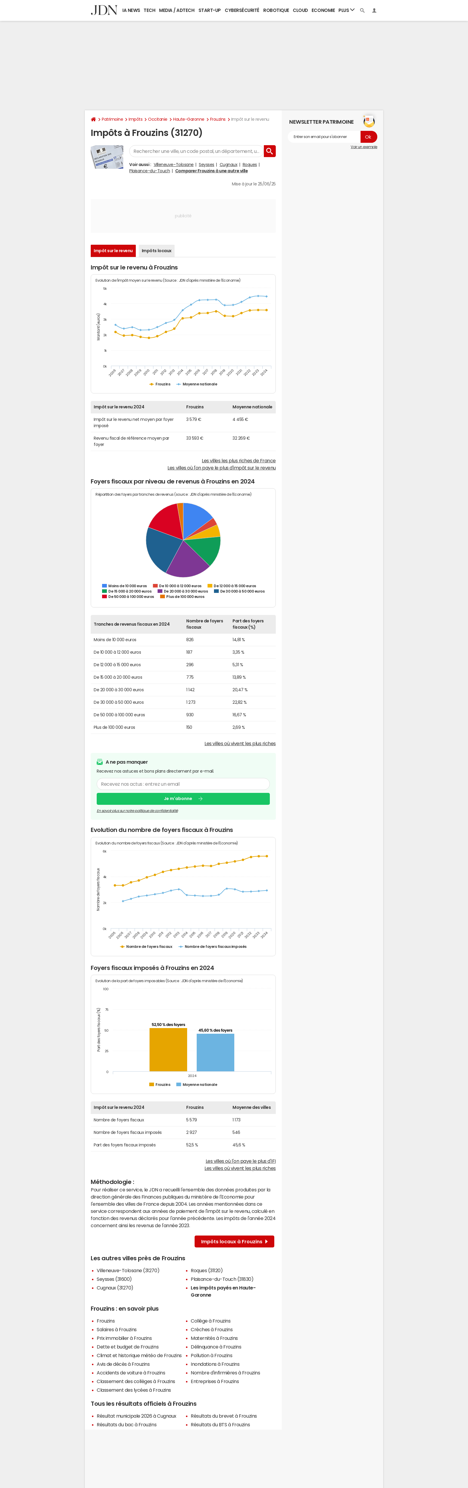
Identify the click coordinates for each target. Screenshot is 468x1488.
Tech (149, 10)
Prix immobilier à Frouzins (124, 1338)
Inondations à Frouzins (215, 1364)
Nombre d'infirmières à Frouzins (225, 1372)
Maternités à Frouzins (214, 1338)
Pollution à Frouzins (211, 1355)
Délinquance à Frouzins (216, 1346)
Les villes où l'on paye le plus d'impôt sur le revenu (221, 467)
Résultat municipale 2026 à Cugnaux (136, 1415)
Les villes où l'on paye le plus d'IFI (241, 1161)
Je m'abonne (178, 798)
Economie (323, 10)
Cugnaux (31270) (115, 1287)
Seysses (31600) (114, 1279)
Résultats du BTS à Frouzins (220, 1424)
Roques (250, 164)
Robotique (276, 10)
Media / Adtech (176, 10)
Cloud (300, 10)
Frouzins (218, 119)
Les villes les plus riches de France (239, 460)
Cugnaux (229, 164)
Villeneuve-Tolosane (174, 164)
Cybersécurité (242, 10)
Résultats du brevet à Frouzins (224, 1415)
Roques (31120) (207, 1270)
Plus (346, 10)
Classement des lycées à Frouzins (134, 1390)
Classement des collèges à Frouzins (136, 1381)
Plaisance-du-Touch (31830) (222, 1279)
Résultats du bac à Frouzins (126, 1424)
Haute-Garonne (188, 119)
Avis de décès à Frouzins (123, 1364)
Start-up (209, 10)
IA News (131, 10)
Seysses (206, 164)
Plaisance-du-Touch (149, 171)
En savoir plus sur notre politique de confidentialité (137, 811)
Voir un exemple (364, 147)
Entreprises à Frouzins (215, 1381)
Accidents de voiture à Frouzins (131, 1372)
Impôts (135, 119)
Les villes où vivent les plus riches (240, 743)
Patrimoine (112, 119)
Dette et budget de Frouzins (127, 1346)
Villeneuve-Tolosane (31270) (128, 1270)
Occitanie (157, 119)
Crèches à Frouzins (212, 1329)
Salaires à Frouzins (117, 1329)
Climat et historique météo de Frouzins (139, 1355)
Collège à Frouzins (210, 1320)
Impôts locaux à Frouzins (234, 1241)
